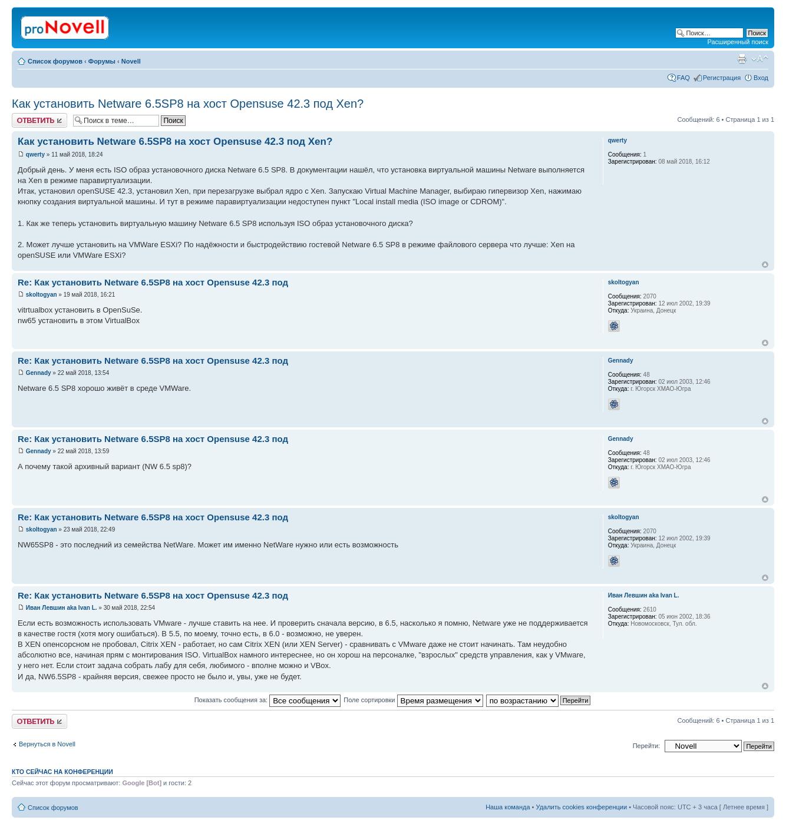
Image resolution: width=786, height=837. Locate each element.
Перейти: (646, 745)
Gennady (38, 373)
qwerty (35, 154)
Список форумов (55, 61)
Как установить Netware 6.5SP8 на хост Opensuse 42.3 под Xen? (188, 103)
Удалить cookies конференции (582, 807)
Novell (131, 61)
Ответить (39, 120)
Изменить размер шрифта (759, 59)
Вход (761, 77)
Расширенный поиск (737, 41)
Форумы (101, 61)
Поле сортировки (413, 699)
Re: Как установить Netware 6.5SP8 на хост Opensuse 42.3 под (153, 282)
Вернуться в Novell (47, 744)
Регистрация (722, 77)
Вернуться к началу (765, 264)
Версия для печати (741, 59)
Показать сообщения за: (267, 699)
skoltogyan (41, 294)
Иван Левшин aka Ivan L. (61, 607)
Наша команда (508, 807)
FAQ (683, 77)
